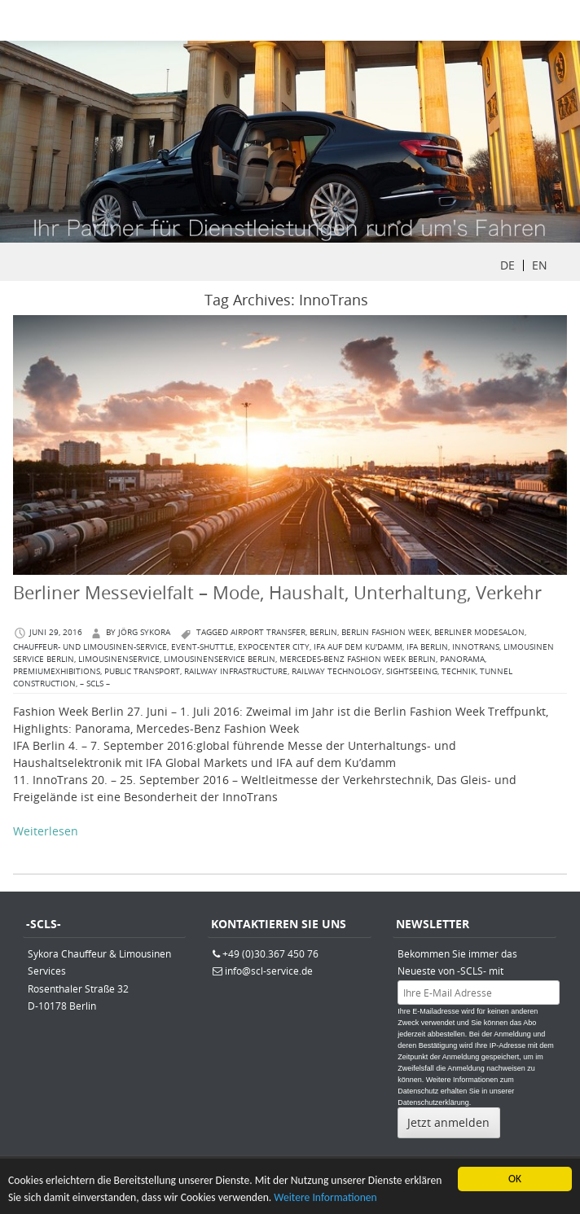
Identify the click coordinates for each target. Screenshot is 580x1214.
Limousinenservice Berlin (219, 659)
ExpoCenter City (274, 647)
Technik (459, 671)
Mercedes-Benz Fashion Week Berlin (357, 659)
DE (507, 265)
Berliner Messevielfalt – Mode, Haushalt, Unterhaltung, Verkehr (277, 592)
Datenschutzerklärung (433, 1102)
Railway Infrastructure (236, 671)
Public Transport (142, 671)
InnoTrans (475, 647)
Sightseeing (411, 671)
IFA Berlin (427, 647)
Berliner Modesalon (479, 632)
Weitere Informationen (325, 1199)
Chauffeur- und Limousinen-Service (90, 647)
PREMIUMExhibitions (56, 671)
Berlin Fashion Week (385, 632)
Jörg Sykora (144, 632)
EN (539, 265)
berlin (323, 632)
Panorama (462, 659)
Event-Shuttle (202, 647)
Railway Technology (337, 671)
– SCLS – (95, 683)
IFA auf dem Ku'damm (358, 647)
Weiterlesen (45, 831)
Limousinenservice (119, 659)
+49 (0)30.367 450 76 (270, 953)
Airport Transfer (268, 632)
